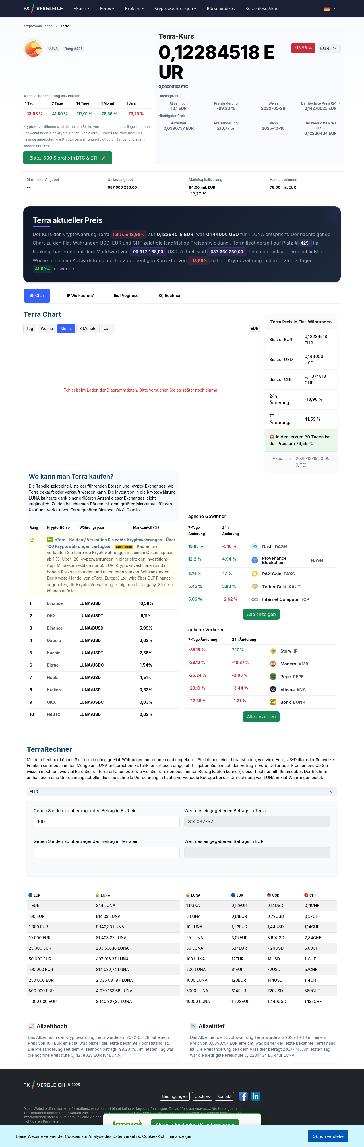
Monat (66, 328)
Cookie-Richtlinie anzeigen (167, 1136)
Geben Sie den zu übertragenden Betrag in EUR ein (85, 810)
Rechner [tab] (170, 295)
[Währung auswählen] (329, 48)
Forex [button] (105, 8)
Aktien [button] (80, 8)
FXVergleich (43, 8)
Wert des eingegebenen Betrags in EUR (224, 841)
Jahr (108, 328)
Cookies (202, 1096)
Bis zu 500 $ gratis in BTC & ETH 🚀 (67, 158)
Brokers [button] (132, 8)
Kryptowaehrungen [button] (173, 8)
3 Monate (88, 328)
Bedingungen (174, 1096)
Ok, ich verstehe (328, 1136)
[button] (329, 8)
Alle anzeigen (261, 614)
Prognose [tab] (126, 295)
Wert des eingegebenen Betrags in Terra (225, 810)
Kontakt (224, 1096)
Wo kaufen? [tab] (80, 295)
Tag (29, 328)
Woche (47, 328)
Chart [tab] (38, 295)
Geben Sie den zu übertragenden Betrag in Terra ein (86, 841)
